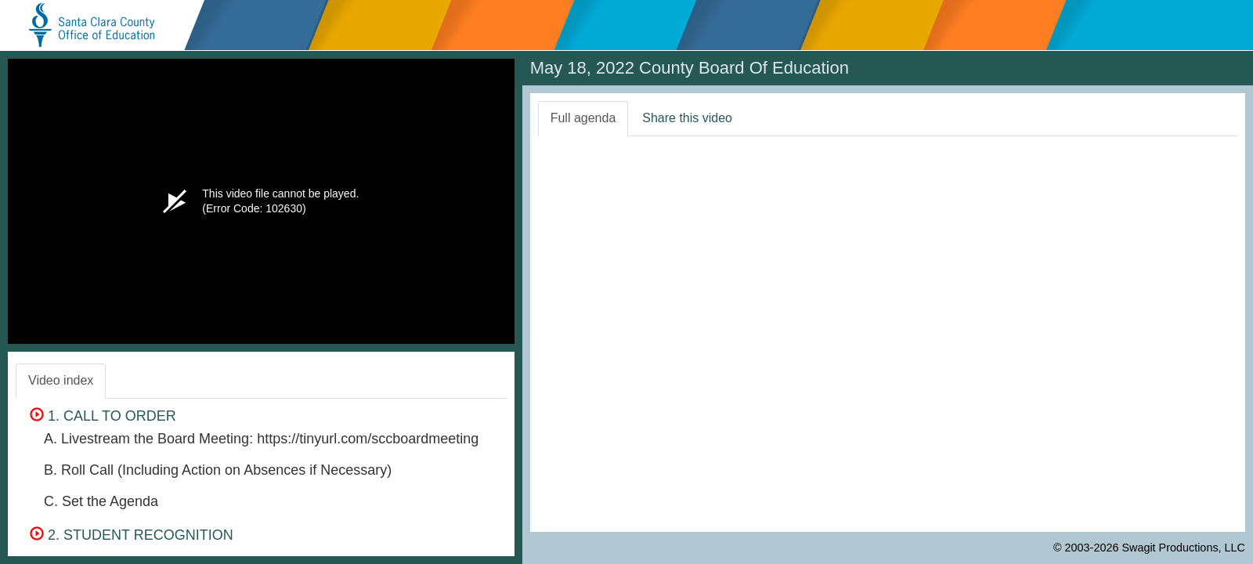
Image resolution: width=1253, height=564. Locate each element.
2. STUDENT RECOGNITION (131, 535)
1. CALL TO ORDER (103, 416)
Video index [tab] (60, 380)
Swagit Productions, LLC (1183, 547)
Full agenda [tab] (583, 118)
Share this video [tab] (687, 118)
